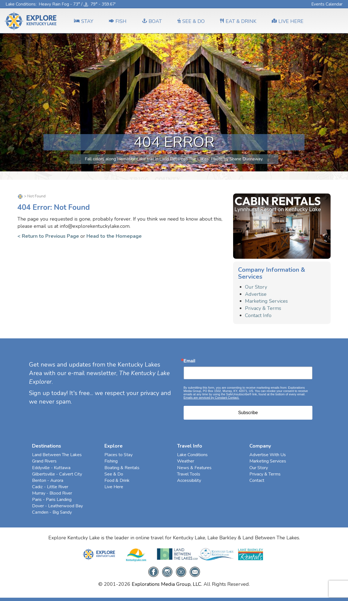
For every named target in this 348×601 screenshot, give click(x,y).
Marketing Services (266, 301)
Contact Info (258, 315)
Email (190, 361)
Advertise (256, 294)
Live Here (113, 487)
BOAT (152, 21)
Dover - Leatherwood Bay (57, 506)
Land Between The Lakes (57, 455)
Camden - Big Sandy (52, 512)
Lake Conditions (21, 4)
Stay (83, 21)
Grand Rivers (44, 461)
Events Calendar (326, 4)
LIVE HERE (288, 21)
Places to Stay (118, 455)
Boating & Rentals (121, 468)
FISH (117, 21)
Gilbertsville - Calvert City (57, 474)
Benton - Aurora (47, 480)
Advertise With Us (267, 455)
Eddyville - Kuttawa (51, 468)
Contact (256, 480)
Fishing (111, 461)
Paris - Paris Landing (52, 500)
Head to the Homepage (114, 236)
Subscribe (248, 412)
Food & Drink (117, 480)
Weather (185, 461)
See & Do (113, 474)
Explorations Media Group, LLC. (167, 584)
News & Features (194, 468)
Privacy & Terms (263, 308)
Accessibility (189, 480)
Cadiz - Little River (50, 487)
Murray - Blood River (52, 493)
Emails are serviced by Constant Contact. (211, 397)
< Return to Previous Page (48, 236)
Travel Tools (188, 474)
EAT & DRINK (238, 21)
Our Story (256, 287)
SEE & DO (191, 21)
